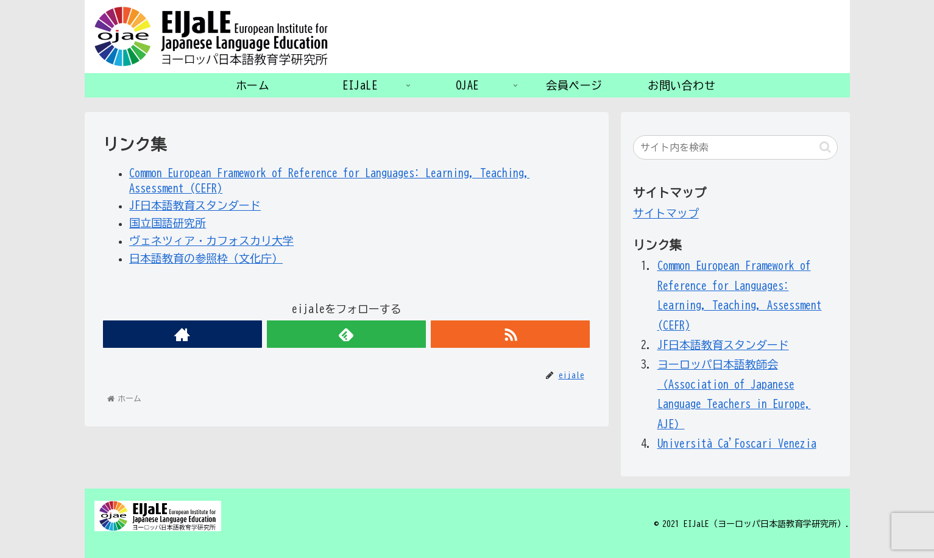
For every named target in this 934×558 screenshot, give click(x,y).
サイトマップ (666, 213)
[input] (735, 147)
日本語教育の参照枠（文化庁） (206, 258)
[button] (825, 147)
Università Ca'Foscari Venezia (736, 443)
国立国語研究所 (167, 222)
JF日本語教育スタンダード (195, 205)
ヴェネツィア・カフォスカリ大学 (211, 240)
